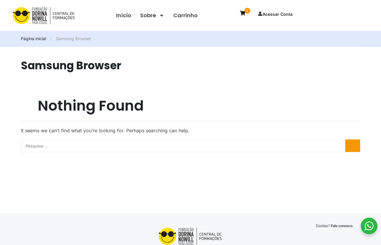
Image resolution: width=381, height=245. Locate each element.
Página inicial (33, 38)
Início (123, 15)
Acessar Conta (275, 14)
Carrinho (185, 15)
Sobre (152, 15)
